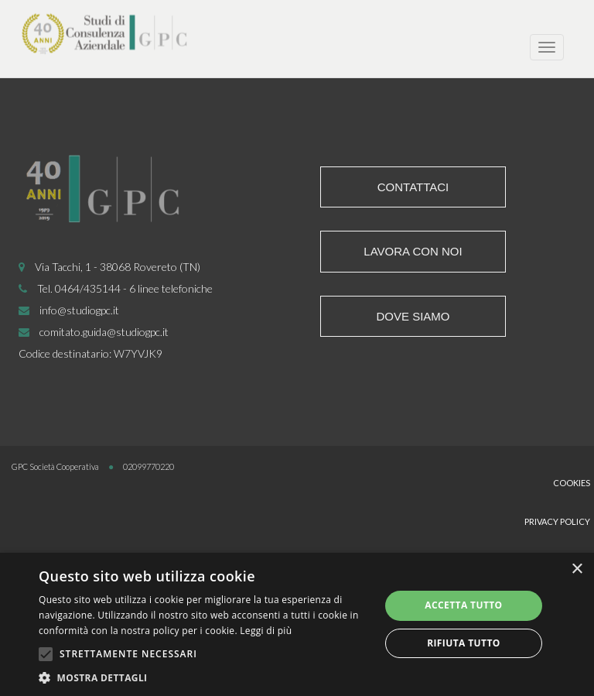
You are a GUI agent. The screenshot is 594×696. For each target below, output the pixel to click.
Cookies (571, 483)
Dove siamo (412, 316)
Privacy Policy (557, 521)
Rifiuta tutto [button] (463, 643)
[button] (204, 677)
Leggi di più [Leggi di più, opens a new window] (266, 630)
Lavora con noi (413, 251)
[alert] (297, 624)
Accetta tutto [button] (463, 605)
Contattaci (413, 187)
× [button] (576, 569)
